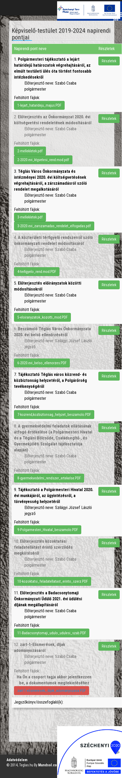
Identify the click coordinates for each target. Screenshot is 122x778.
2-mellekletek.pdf (30, 151)
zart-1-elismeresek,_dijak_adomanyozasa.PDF (51, 691)
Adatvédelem (17, 760)
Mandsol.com (49, 765)
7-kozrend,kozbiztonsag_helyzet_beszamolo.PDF (54, 414)
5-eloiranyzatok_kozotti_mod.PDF (42, 317)
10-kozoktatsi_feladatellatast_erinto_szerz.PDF (52, 581)
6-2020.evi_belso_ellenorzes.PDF (41, 363)
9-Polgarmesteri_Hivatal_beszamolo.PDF (47, 530)
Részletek (109, 61)
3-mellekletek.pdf (30, 217)
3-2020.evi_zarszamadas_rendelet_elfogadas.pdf (54, 226)
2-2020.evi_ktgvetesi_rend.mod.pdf (43, 160)
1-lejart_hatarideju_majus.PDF (39, 105)
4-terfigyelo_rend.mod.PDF (36, 272)
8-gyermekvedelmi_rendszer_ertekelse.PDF (49, 478)
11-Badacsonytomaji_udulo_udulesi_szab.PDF (51, 633)
